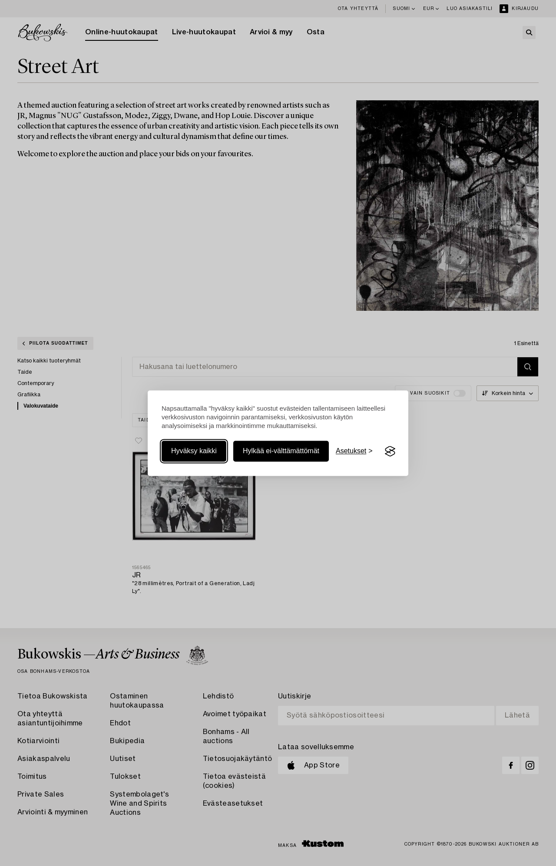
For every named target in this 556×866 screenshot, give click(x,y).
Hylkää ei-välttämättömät (281, 451)
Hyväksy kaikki (194, 451)
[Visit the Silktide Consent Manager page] (390, 451)
